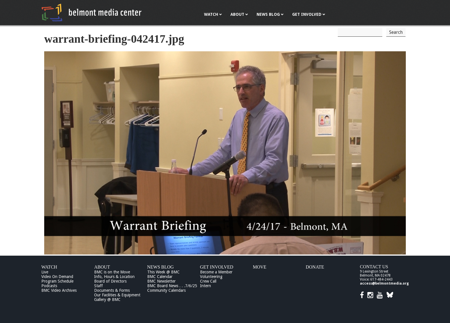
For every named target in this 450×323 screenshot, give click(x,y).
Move (259, 267)
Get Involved (216, 267)
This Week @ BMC (163, 272)
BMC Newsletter (161, 281)
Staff (98, 285)
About (102, 267)
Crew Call (208, 281)
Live (44, 272)
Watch (49, 267)
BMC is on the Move (112, 272)
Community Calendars (166, 290)
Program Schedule (57, 281)
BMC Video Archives (59, 290)
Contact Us (374, 266)
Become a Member (216, 272)
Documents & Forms (112, 290)
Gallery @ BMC (107, 299)
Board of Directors (110, 281)
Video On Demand (57, 276)
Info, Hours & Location (114, 276)
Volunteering (211, 276)
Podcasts (49, 285)
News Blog (160, 267)
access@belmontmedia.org (384, 283)
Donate (315, 267)
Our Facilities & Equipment (117, 295)
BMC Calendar (159, 276)
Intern (205, 285)
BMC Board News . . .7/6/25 (172, 285)
